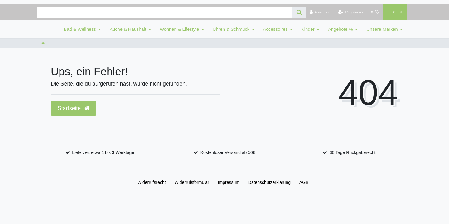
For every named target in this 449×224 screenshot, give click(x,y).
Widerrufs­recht (152, 182)
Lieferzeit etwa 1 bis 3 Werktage (103, 152)
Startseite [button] (73, 108)
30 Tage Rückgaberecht (353, 152)
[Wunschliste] (375, 12)
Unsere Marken (382, 29)
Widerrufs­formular (192, 182)
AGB (304, 182)
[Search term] (164, 12)
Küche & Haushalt (127, 29)
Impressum (228, 182)
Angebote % (340, 29)
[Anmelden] (320, 12)
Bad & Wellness (80, 29)
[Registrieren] (351, 12)
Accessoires (275, 29)
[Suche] (299, 12)
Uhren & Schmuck (231, 29)
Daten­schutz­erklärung (269, 182)
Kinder (307, 29)
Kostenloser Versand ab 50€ (227, 152)
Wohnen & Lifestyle (179, 29)
